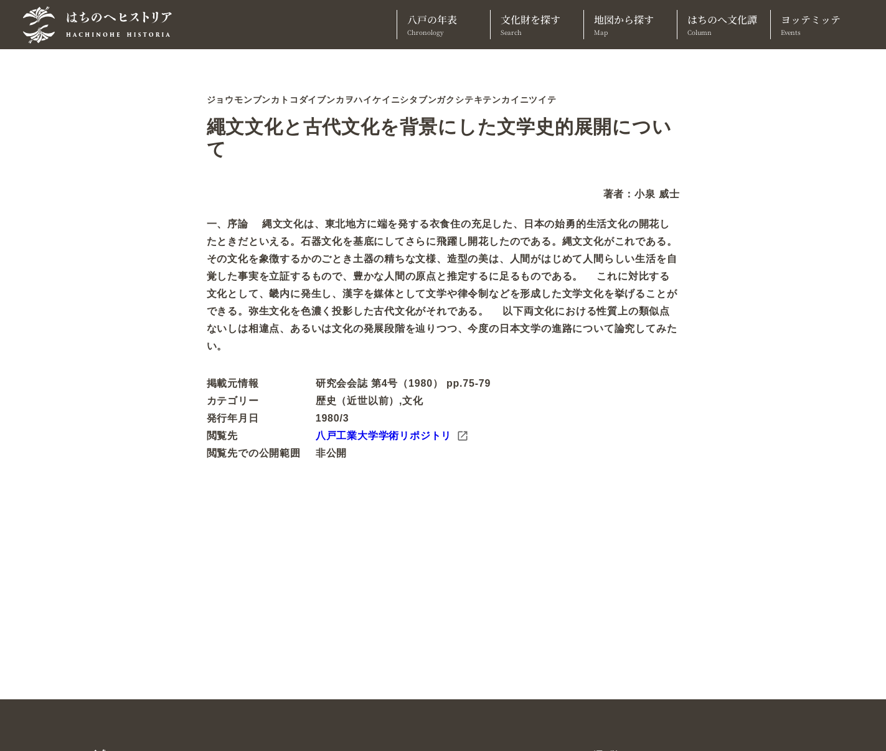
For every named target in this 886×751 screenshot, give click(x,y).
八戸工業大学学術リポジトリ (392, 436)
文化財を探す (537, 24)
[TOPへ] (102, 25)
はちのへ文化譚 (723, 24)
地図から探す (630, 24)
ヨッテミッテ (817, 24)
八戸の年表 (443, 24)
